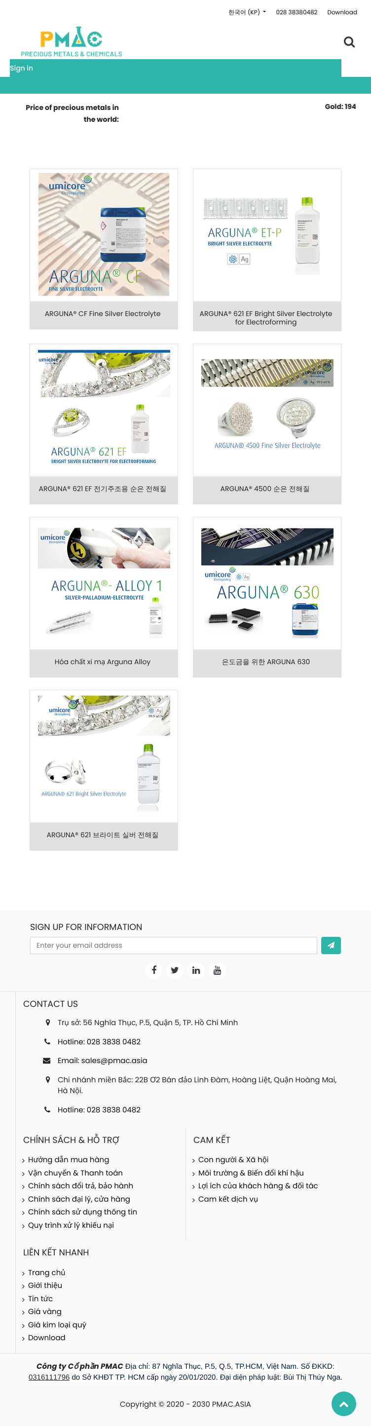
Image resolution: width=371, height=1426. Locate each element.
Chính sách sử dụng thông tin (82, 1212)
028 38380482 (296, 12)
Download (342, 12)
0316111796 (49, 1377)
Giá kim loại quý (57, 1325)
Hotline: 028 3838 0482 (99, 1042)
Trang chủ (47, 1273)
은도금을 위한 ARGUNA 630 (266, 662)
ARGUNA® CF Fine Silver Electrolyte (103, 314)
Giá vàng (45, 1312)
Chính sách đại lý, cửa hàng (79, 1199)
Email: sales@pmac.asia (103, 1061)
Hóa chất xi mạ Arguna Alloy (102, 662)
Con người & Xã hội (233, 1160)
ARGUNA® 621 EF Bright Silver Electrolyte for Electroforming (266, 318)
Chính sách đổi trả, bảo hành (80, 1186)
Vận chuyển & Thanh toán (75, 1173)
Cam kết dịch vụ (228, 1199)
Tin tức (40, 1299)
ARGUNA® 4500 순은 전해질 (266, 489)
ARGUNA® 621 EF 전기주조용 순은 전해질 (102, 489)
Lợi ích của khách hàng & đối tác (258, 1186)
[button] (331, 945)
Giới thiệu (45, 1286)
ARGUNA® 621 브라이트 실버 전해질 (102, 835)
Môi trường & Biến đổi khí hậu (251, 1173)
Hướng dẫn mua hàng (68, 1160)
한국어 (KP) (244, 12)
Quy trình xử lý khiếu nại (71, 1225)
